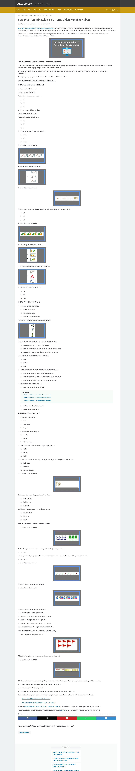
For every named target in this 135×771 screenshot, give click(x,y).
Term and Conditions (88, 764)
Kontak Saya (68, 764)
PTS (36, 7)
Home (19, 7)
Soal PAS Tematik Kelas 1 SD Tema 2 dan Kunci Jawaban (36, 31)
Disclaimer (53, 764)
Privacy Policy (77, 764)
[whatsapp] (64, 735)
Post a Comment (45, 26)
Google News (69, 7)
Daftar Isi (60, 764)
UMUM (60, 7)
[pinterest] (51, 735)
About (47, 764)
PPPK (30, 7)
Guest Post (80, 7)
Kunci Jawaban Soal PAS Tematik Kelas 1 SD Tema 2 (38, 716)
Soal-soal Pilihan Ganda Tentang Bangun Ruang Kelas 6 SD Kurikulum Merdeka (103, 40)
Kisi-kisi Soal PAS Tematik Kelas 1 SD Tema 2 (36, 712)
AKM (25, 7)
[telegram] (77, 735)
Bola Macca (25, 2)
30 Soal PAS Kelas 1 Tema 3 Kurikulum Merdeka (37, 404)
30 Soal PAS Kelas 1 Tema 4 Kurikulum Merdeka (37, 402)
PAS (41, 7)
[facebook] (24, 735)
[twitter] (37, 735)
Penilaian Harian (50, 7)
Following (62, 725)
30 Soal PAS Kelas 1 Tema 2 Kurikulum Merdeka (37, 407)
